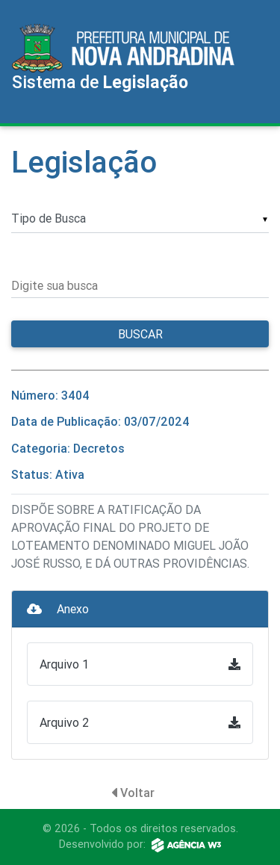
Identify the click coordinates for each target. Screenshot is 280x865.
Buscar (140, 333)
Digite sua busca (54, 285)
